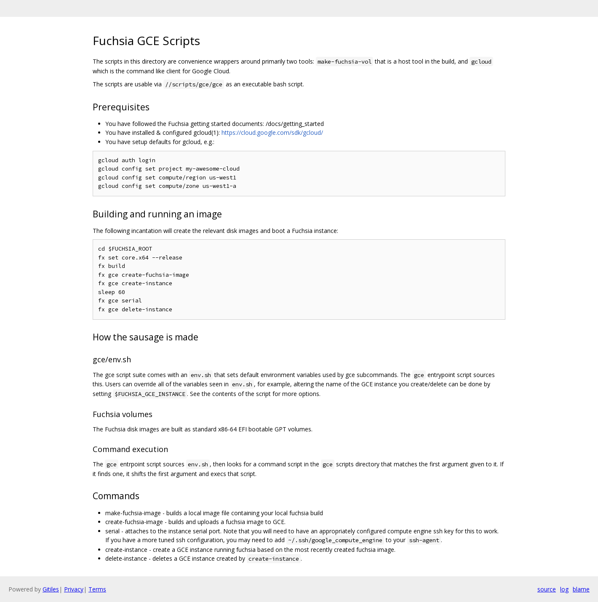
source (546, 589)
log (564, 589)
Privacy (73, 589)
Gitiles (51, 589)
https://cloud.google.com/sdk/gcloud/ (272, 132)
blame (581, 589)
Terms (97, 589)
